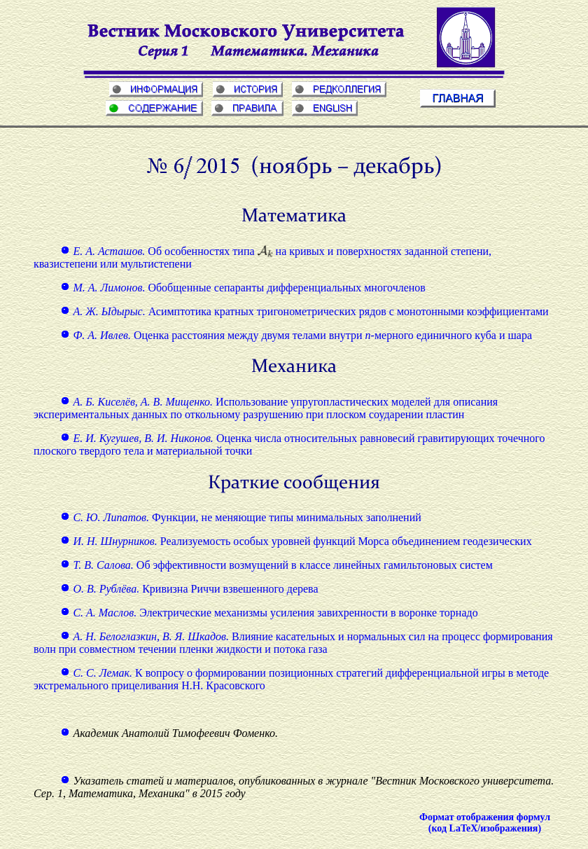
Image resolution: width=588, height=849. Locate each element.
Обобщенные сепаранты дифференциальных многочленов (243, 288)
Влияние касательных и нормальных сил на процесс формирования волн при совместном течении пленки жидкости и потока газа (293, 642)
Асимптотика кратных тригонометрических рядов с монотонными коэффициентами (304, 311)
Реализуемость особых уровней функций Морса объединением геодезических (295, 541)
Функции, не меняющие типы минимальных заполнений (240, 517)
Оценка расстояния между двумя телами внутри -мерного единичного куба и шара (296, 335)
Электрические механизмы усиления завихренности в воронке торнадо (268, 613)
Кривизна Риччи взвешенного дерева (189, 589)
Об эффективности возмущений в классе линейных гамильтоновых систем (276, 565)
